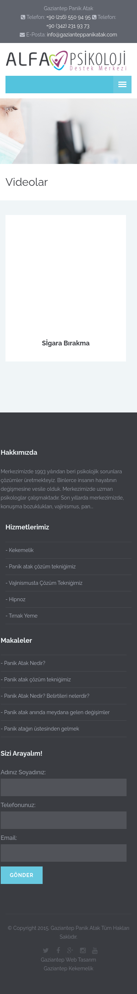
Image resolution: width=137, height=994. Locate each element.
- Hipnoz (15, 599)
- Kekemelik (19, 550)
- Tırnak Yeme (21, 616)
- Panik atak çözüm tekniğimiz (40, 567)
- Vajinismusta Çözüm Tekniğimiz (44, 583)
